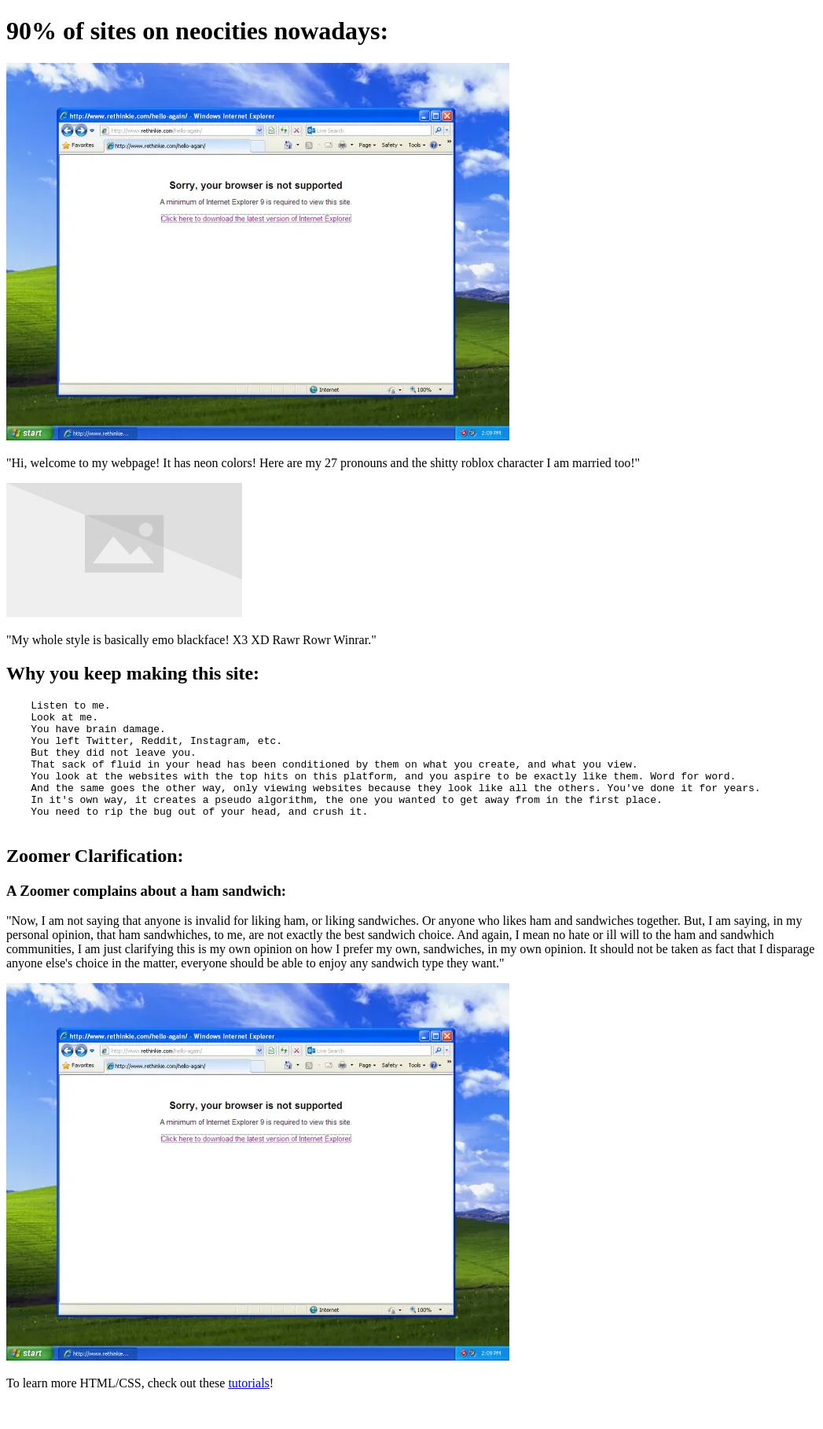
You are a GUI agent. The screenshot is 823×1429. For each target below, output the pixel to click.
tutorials (248, 1409)
